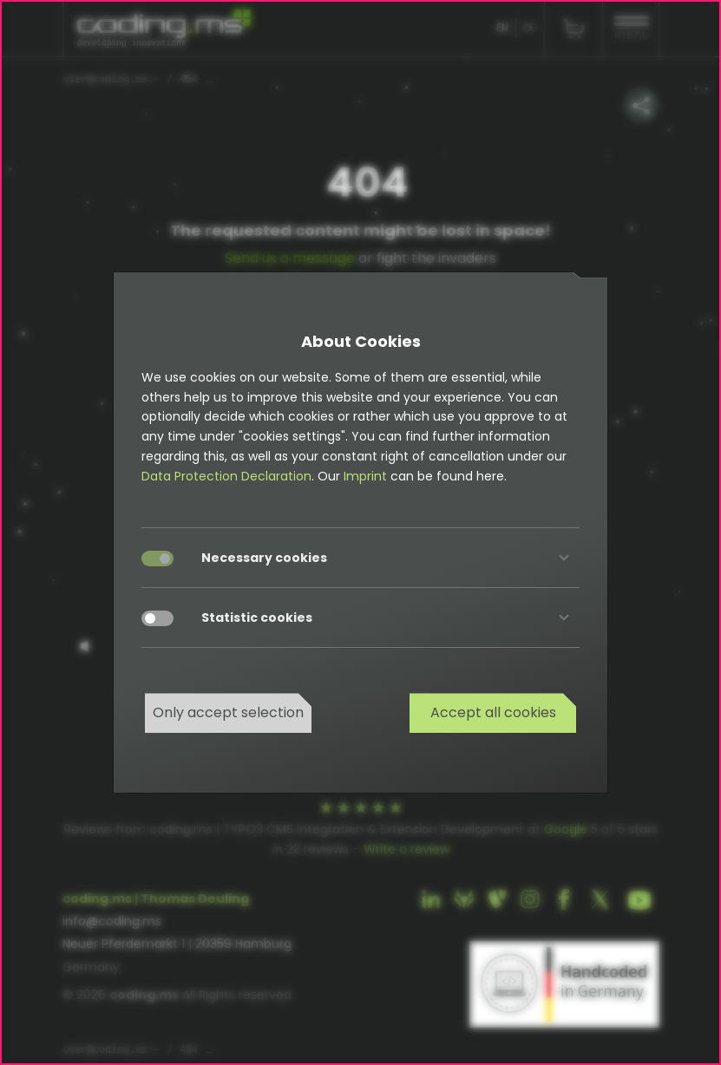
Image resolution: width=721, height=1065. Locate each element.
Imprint (365, 476)
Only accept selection (228, 712)
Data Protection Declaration (226, 476)
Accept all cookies (493, 712)
